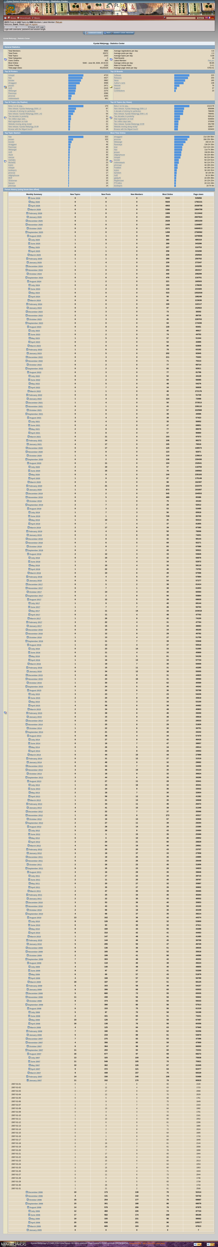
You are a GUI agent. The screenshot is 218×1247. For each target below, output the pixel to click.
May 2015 (34, 702)
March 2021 (34, 437)
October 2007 (34, 1046)
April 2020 (34, 478)
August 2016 (34, 645)
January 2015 (34, 717)
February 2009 (34, 986)
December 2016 (34, 630)
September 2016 (34, 641)
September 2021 (34, 414)
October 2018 (34, 546)
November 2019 (34, 497)
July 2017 (34, 603)
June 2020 (34, 471)
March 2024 (34, 300)
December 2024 (34, 266)
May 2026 (34, 202)
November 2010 (34, 906)
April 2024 (34, 297)
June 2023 (34, 334)
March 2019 (34, 527)
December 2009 (34, 948)
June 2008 (34, 1016)
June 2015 (34, 698)
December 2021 (34, 403)
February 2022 (34, 395)
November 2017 (34, 588)
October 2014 (34, 728)
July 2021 (34, 421)
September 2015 (34, 687)
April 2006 (34, 1222)
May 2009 (34, 974)
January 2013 (34, 808)
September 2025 (34, 232)
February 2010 (34, 940)
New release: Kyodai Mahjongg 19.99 (23, 127)
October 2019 (34, 501)
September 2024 (34, 278)
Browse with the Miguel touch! (20, 129)
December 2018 (34, 539)
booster (11, 80)
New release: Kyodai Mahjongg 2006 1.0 (24, 109)
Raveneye (12, 93)
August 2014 (34, 736)
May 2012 (34, 838)
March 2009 (34, 982)
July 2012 (34, 830)
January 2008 (34, 1035)
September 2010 (34, 914)
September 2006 (34, 1203)
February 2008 (34, 1031)
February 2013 (34, 804)
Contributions (119, 91)
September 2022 (34, 368)
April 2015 (34, 705)
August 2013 (34, 781)
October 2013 (34, 774)
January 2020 (34, 490)
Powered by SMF (135, 1243)
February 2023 (34, 350)
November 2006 (34, 1196)
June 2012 (34, 834)
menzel (11, 157)
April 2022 (34, 387)
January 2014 (34, 762)
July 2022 (34, 376)
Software (117, 75)
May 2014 (34, 747)
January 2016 (34, 671)
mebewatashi (13, 98)
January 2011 (34, 899)
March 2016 (34, 664)
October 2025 (34, 228)
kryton (10, 165)
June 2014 (34, 743)
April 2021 (34, 433)
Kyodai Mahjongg (9, 38)
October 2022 (34, 365)
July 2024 (34, 285)
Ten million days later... (17, 119)
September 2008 (34, 1005)
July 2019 (34, 512)
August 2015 (34, 690)
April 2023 (34, 342)
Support (117, 88)
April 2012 (34, 842)
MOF (10, 178)
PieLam (59, 22)
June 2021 (34, 425)
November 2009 (34, 952)
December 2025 (34, 221)
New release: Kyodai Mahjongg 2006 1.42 (25, 114)
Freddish (117, 168)
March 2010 (34, 936)
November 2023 (34, 315)
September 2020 (34, 459)
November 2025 (34, 225)
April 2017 (34, 615)
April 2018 (34, 569)
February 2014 (34, 758)
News (116, 80)
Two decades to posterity (18, 116)
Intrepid (11, 75)
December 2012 (34, 811)
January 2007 (34, 1080)
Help (108, 32)
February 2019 (34, 531)
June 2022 (34, 380)
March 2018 (34, 573)
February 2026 (34, 213)
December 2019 (34, 493)
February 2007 (34, 1077)
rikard (10, 155)
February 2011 (34, 895)
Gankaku (12, 160)
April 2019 (34, 524)
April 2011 (34, 887)
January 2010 (34, 944)
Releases (118, 78)
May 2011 (34, 883)
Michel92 (12, 162)
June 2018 (34, 562)
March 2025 (34, 255)
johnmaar (12, 186)
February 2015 (34, 713)
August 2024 (34, 281)
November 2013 (34, 770)
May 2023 (34, 338)
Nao (10, 78)
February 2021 (34, 440)
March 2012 (34, 846)
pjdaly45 (117, 178)
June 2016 (34, 652)
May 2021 (34, 429)
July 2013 (34, 785)
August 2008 (34, 1008)
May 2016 (34, 656)
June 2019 (34, 516)
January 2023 (34, 353)
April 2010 (34, 933)
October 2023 (34, 319)
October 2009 (34, 955)
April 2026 (34, 206)
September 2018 (34, 550)
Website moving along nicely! (20, 124)
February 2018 (34, 577)
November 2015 (34, 679)
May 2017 (34, 611)
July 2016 (34, 649)
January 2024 (34, 308)
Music (36, 18)
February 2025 (34, 259)
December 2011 (34, 857)
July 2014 (34, 740)
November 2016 (34, 634)
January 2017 (34, 626)
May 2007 (34, 1065)
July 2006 (34, 1211)
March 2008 (34, 1027)
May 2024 (34, 293)
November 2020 (34, 452)
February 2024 (34, 304)
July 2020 (34, 467)
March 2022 (34, 391)
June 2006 (34, 1215)
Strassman (12, 180)
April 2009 (34, 978)
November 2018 (34, 543)
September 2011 (34, 868)
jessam (11, 86)
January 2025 (34, 262)
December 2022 (34, 357)
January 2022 (34, 399)
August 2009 (34, 963)
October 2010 (34, 910)
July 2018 (34, 558)
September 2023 (34, 323)
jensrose (11, 96)
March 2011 (34, 891)
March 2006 (34, 1226)
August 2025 (34, 236)
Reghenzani (119, 180)
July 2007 (34, 1058)
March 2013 (34, 800)
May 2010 (34, 929)
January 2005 (34, 1230)
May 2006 (34, 1219)
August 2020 (34, 463)
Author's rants (119, 83)
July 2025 (34, 240)
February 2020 (34, 486)
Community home (95, 32)
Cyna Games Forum (17, 1)
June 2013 (34, 789)
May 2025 (34, 247)
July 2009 (34, 967)
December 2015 (34, 675)
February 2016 (34, 668)
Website (117, 86)
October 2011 (34, 864)
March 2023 (34, 346)
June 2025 (34, 243)
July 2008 (34, 1012)
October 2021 (34, 410)
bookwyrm (12, 170)
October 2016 (34, 637)
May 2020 (34, 474)
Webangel (12, 91)
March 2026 (34, 209)
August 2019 (34, 509)
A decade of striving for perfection (21, 111)
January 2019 (34, 535)
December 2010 (34, 902)
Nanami (11, 183)
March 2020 (34, 482)
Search (117, 32)
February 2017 (34, 622)
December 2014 (34, 721)
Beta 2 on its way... (16, 106)
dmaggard (12, 83)
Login (123, 32)
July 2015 (34, 694)
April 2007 (34, 1069)
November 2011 (34, 861)
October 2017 (34, 592)
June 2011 (34, 880)
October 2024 (34, 274)
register (34, 24)
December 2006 (34, 1192)
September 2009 (34, 959)
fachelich (117, 173)
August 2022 (34, 372)
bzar (115, 147)
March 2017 (34, 618)
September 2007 (34, 1050)
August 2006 (34, 1207)
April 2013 (34, 796)
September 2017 (34, 596)
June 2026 (34, 198)
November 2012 (34, 815)
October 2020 (34, 456)
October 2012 (34, 819)
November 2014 (34, 724)
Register (129, 32)
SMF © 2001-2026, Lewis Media (154, 1243)
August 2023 (34, 327)
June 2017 (34, 607)
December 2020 (34, 448)
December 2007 (34, 1039)
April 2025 (34, 251)
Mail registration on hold (18, 121)
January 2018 (34, 580)
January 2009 (34, 989)
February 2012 (34, 849)
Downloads (24, 18)
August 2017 (34, 599)
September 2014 (34, 732)
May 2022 (34, 384)
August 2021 (34, 418)
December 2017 (34, 584)
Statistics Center (24, 38)
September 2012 (34, 823)
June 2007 (34, 1061)
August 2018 (34, 554)
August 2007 (34, 1054)
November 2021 (34, 406)
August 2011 (34, 872)
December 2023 (34, 312)
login (27, 24)
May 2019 (34, 520)
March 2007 (34, 1073)
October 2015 (34, 683)
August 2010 (34, 918)
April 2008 (34, 1024)
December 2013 (34, 766)
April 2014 (34, 751)
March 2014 (34, 755)
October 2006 (34, 1200)
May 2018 (34, 565)
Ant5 (10, 88)
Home (12, 18)
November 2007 (34, 1042)
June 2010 (34, 925)
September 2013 (34, 777)
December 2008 (34, 993)
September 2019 (34, 505)
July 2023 (34, 331)
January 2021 (34, 444)
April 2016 (34, 660)
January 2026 (34, 217)
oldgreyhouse (13, 175)
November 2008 (34, 997)
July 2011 (34, 876)
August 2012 (34, 827)
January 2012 (34, 853)
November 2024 (34, 270)
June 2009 (34, 971)
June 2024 (34, 289)
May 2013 (34, 793)
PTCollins (118, 183)
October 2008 (34, 1001)
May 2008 (34, 1020)
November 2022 (34, 361)
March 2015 (34, 709)
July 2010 (34, 921)
